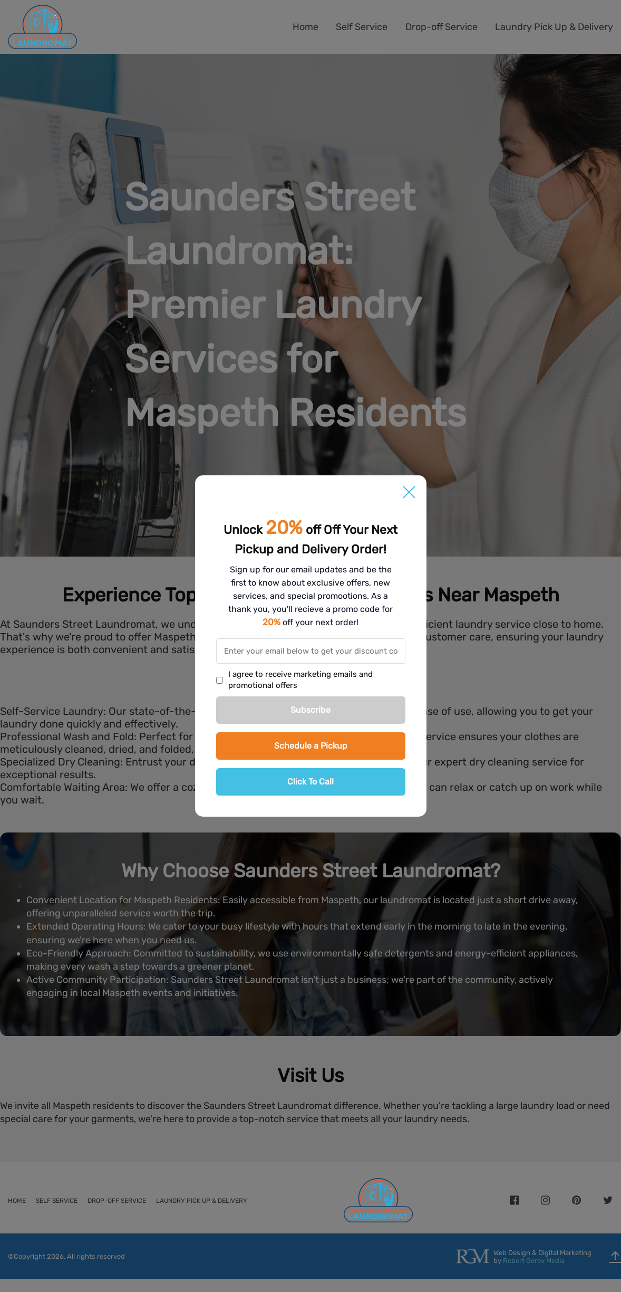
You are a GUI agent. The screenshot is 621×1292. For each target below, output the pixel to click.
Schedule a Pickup (310, 746)
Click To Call (310, 782)
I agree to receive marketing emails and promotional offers (300, 679)
